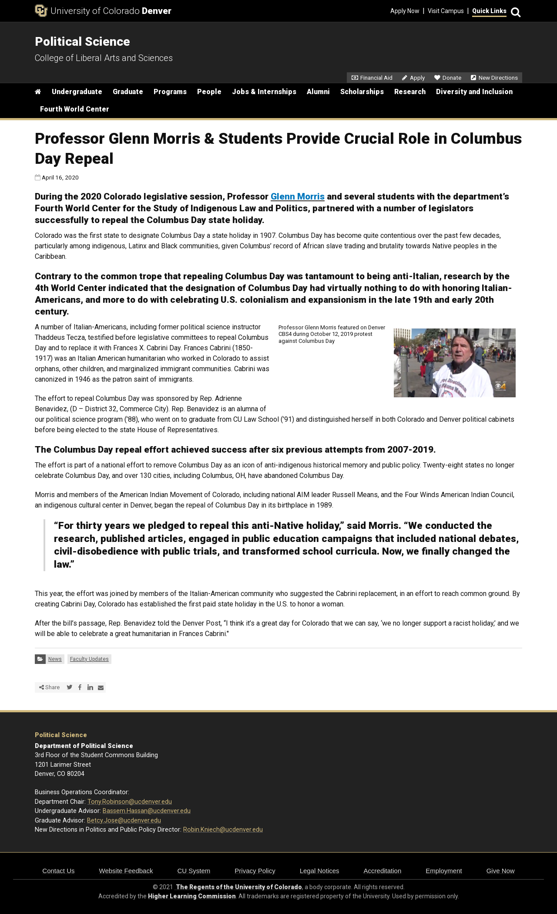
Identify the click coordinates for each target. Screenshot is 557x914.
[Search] (514, 11)
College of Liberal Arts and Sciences (104, 58)
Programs (170, 92)
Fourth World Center (74, 109)
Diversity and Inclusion (474, 92)
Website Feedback (126, 870)
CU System (193, 870)
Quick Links (489, 10)
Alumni (318, 92)
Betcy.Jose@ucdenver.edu (124, 820)
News (55, 659)
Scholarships (362, 92)
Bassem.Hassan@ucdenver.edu (147, 811)
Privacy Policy (255, 870)
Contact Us (58, 870)
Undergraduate (77, 92)
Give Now (501, 870)
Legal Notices (319, 870)
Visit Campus (446, 10)
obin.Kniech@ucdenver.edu (225, 829)
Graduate (128, 92)
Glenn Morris (298, 196)
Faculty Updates (89, 659)
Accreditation (383, 870)
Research (410, 92)
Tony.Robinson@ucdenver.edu (129, 802)
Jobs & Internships (264, 92)
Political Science (61, 735)
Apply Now (404, 10)
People (209, 92)
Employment (444, 870)
